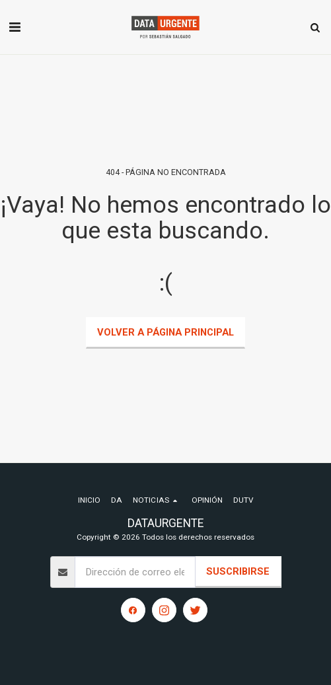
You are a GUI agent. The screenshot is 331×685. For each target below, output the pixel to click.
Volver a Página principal (165, 332)
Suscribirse (238, 571)
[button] (14, 27)
